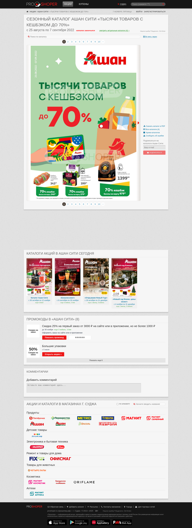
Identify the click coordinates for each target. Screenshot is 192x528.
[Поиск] (148, 4)
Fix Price (37, 459)
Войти (139, 12)
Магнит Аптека (37, 494)
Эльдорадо (37, 447)
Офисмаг (60, 459)
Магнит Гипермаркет (155, 418)
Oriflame (84, 482)
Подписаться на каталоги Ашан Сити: (153, 142)
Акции (68, 4)
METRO (84, 418)
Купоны (83, 4)
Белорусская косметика (60, 482)
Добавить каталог (75, 507)
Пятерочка (37, 418)
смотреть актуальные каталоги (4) (114, 30)
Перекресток (60, 418)
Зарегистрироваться (154, 12)
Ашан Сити (42, 12)
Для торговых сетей (145, 507)
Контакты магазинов (110, 507)
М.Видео (60, 447)
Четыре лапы (37, 470)
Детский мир (37, 435)
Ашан (37, 424)
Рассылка (92, 507)
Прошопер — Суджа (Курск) (42, 4)
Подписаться (154, 153)
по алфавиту (123, 404)
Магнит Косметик (37, 482)
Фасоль (84, 424)
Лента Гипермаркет (108, 418)
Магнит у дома (131, 418)
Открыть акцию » (53, 354)
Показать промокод (54, 337)
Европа (108, 424)
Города (127, 507)
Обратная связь (55, 507)
